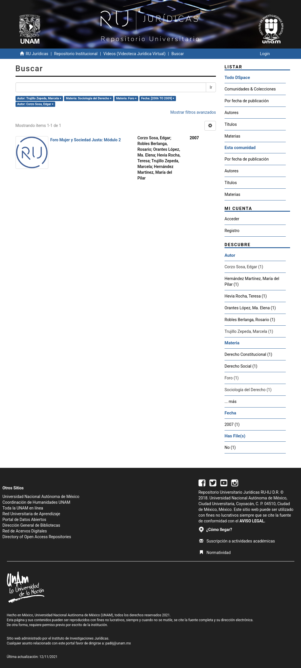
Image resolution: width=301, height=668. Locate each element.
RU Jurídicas (37, 53)
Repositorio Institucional (75, 53)
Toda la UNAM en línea (23, 508)
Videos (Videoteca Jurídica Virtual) (134, 53)
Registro (232, 230)
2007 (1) (232, 424)
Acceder (232, 219)
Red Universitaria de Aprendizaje (31, 513)
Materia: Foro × (126, 98)
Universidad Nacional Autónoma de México (41, 496)
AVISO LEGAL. (252, 521)
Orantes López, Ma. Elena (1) (250, 308)
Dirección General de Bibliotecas (31, 525)
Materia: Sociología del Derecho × (89, 98)
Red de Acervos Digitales (25, 531)
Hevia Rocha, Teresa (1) (246, 296)
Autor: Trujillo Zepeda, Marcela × (39, 98)
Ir (211, 87)
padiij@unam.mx (118, 643)
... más (231, 401)
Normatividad (215, 552)
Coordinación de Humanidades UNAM (36, 502)
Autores (231, 112)
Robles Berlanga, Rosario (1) (250, 319)
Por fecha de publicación (247, 101)
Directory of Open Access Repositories (37, 536)
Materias (232, 136)
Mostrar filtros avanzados (193, 112)
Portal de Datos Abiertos (24, 519)
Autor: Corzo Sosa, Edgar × (35, 104)
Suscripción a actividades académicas (237, 541)
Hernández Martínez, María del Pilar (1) (252, 281)
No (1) (230, 447)
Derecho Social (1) (241, 366)
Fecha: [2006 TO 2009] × (157, 98)
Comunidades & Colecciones (250, 89)
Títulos (231, 124)
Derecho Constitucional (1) (248, 354)
